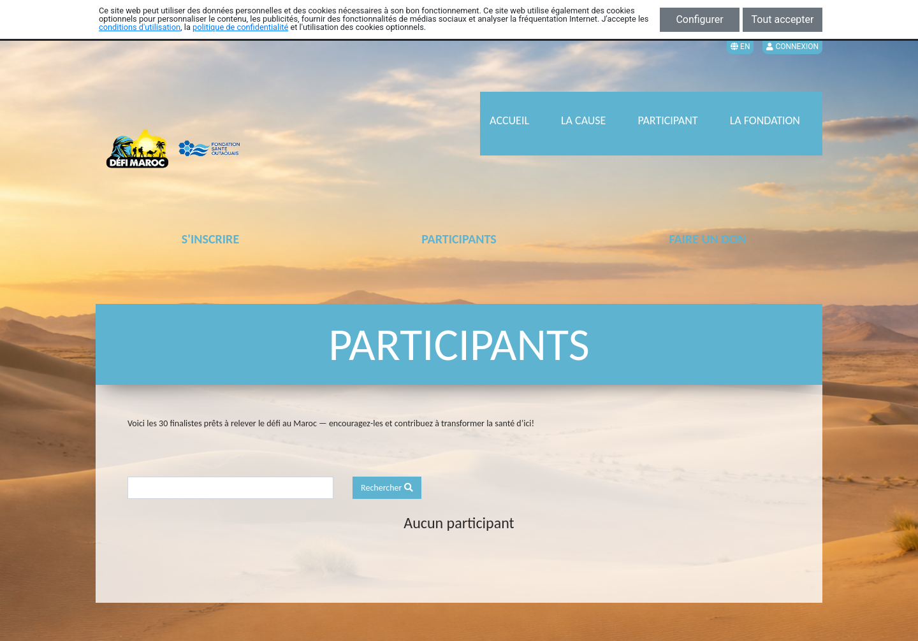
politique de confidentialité (240, 27)
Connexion (792, 46)
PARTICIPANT (667, 120)
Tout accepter (783, 19)
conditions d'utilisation (139, 27)
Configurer (699, 19)
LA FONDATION (765, 120)
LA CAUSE (583, 120)
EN (740, 46)
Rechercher (387, 487)
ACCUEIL (509, 120)
